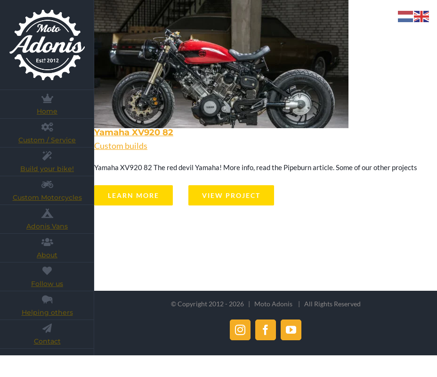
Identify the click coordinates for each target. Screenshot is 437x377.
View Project (231, 195)
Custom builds (120, 145)
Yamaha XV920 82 (133, 132)
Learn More (133, 195)
